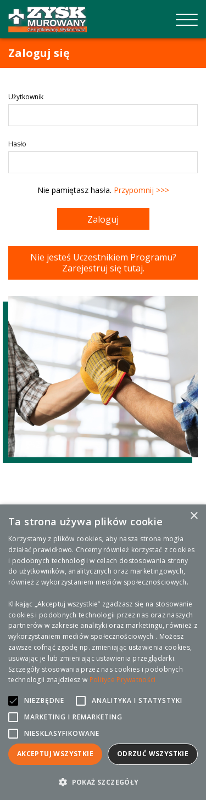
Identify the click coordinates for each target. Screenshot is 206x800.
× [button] (194, 516)
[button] (103, 781)
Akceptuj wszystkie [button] (55, 753)
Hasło (17, 144)
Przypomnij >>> (141, 190)
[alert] (103, 652)
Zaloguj (103, 219)
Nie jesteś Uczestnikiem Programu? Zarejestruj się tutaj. (103, 263)
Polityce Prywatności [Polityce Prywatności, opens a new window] (123, 679)
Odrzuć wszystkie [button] (152, 753)
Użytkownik (25, 96)
